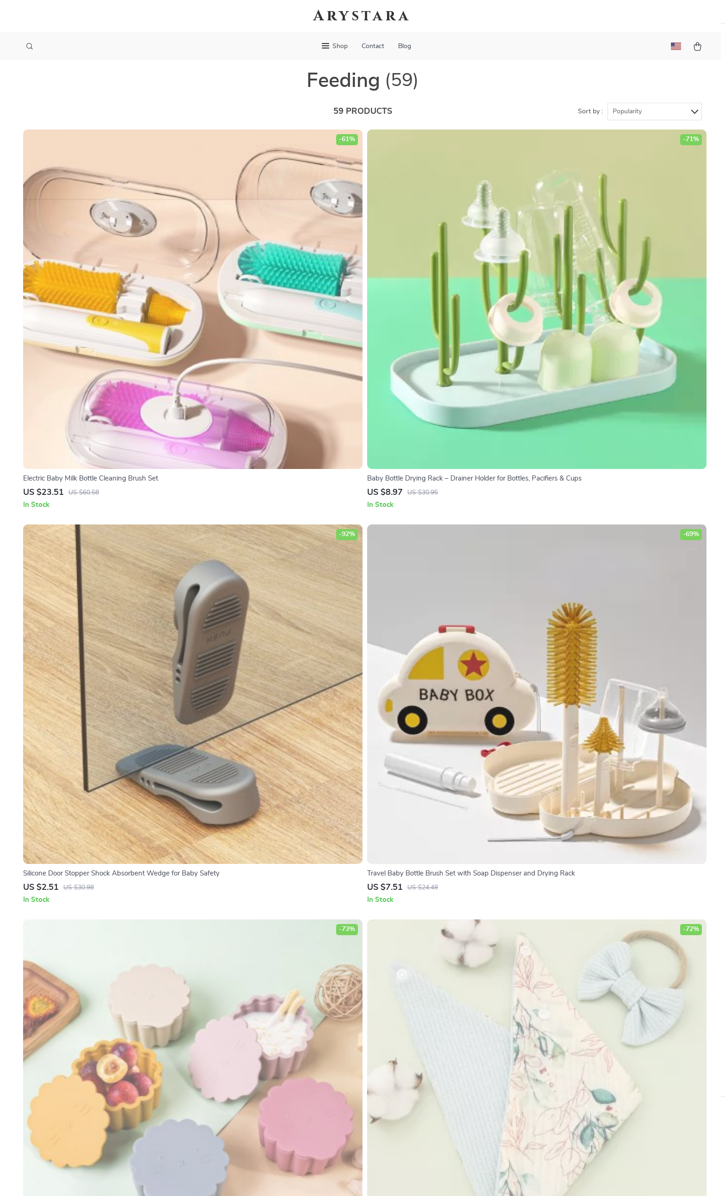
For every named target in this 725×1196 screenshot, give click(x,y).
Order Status (344, 1033)
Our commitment (567, 1020)
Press (230, 1018)
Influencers (238, 1033)
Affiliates (235, 1049)
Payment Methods (352, 1018)
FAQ (331, 988)
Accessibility (353, 1177)
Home (435, 957)
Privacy (322, 1177)
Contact (373, 46)
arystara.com (560, 957)
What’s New (445, 988)
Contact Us (341, 957)
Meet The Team (245, 988)
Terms (303, 1177)
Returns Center (348, 1003)
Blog (404, 46)
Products (440, 972)
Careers (233, 1003)
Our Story (236, 957)
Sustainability (242, 1094)
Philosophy (238, 1110)
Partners (234, 1079)
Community (239, 1125)
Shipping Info (345, 972)
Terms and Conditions (460, 1033)
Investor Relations (250, 1064)
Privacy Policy (448, 1018)
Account (439, 1003)
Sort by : (590, 126)
